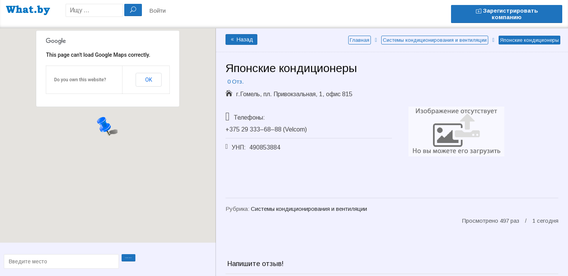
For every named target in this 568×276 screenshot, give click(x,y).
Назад (241, 39)
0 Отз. (235, 81)
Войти (157, 10)
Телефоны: (249, 117)
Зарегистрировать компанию (507, 13)
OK (148, 80)
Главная (359, 40)
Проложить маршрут (129, 261)
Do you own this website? (80, 79)
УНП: (239, 147)
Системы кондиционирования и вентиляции (435, 40)
